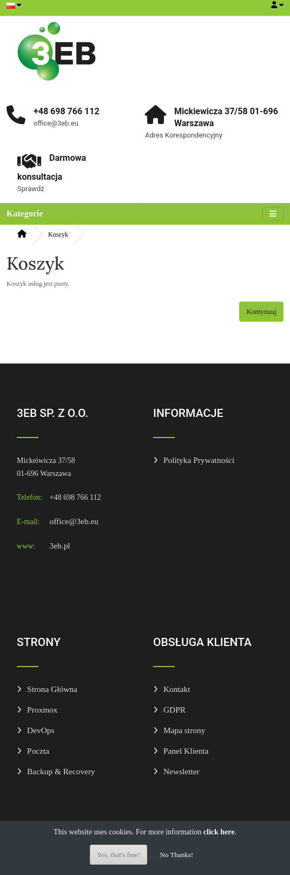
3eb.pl (60, 545)
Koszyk (58, 234)
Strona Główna (52, 689)
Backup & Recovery (61, 771)
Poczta (38, 750)
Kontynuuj (261, 312)
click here (219, 832)
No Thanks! (177, 855)
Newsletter (181, 771)
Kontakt (176, 689)
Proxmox (42, 709)
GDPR (174, 709)
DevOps (40, 730)
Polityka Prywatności (198, 460)
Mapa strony (184, 730)
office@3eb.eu (74, 521)
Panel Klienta (185, 750)
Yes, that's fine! (118, 855)
